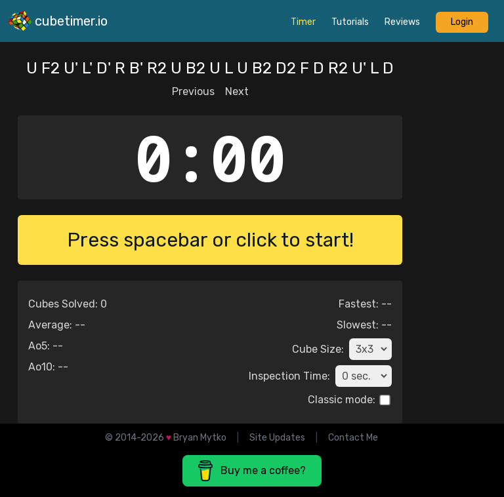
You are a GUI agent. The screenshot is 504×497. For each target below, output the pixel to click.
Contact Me (353, 437)
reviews (402, 22)
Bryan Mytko (199, 437)
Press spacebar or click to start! (210, 240)
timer (303, 22)
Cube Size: (318, 349)
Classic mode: (341, 399)
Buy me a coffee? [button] (252, 470)
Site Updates (277, 437)
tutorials (350, 22)
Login (462, 22)
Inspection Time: (289, 376)
